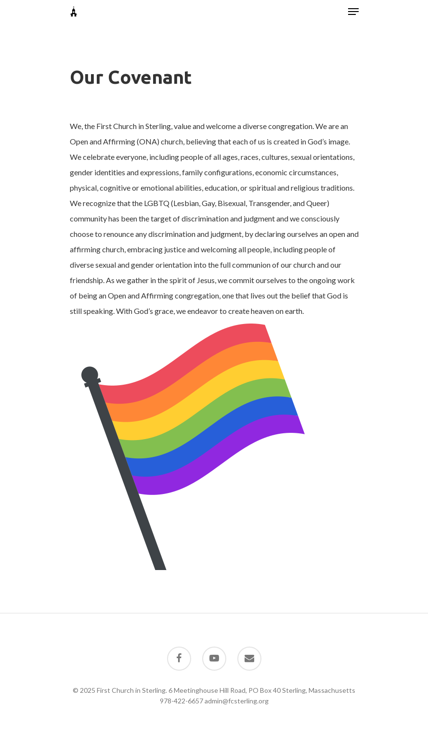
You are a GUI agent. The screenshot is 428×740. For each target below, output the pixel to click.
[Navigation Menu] (353, 11)
